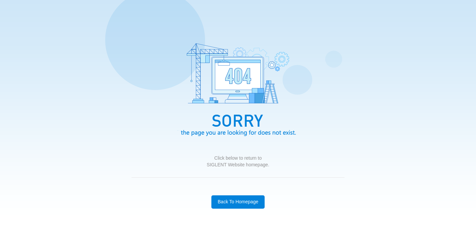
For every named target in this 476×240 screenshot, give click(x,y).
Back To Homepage (238, 201)
